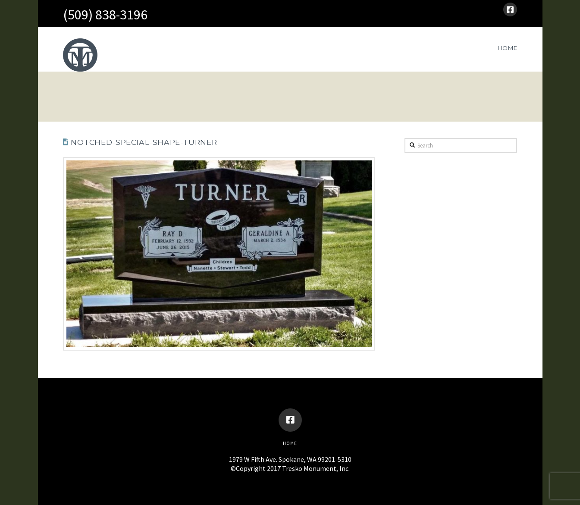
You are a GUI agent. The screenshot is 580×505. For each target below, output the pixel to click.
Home (290, 443)
